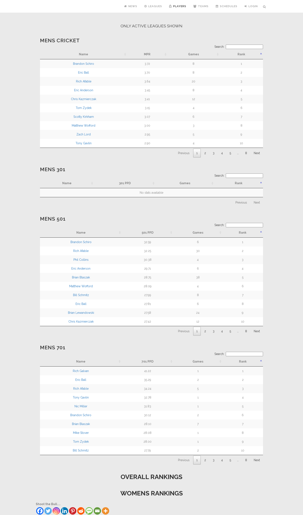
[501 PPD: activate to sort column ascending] (147, 233)
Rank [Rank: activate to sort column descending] (238, 183)
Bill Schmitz (81, 295)
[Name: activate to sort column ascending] (83, 54)
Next (257, 153)
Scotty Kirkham (83, 116)
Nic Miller (80, 406)
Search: (238, 46)
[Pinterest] (72, 511)
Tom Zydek (84, 108)
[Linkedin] (64, 511)
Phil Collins (81, 259)
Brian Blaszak (81, 277)
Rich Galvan (81, 371)
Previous (184, 153)
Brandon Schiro (83, 63)
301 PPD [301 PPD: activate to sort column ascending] (125, 183)
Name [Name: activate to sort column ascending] (67, 183)
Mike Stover (81, 432)
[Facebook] (40, 511)
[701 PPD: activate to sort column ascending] (147, 362)
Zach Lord (83, 134)
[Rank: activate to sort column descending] (241, 54)
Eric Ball (83, 72)
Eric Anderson (83, 90)
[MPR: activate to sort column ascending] (147, 54)
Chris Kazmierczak (83, 99)
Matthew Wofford (83, 125)
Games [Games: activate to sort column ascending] (184, 183)
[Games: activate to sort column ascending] (193, 54)
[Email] (97, 511)
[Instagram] (56, 511)
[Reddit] (81, 511)
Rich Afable (83, 81)
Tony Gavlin (84, 143)
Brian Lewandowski (81, 312)
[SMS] (89, 511)
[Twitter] (48, 511)
